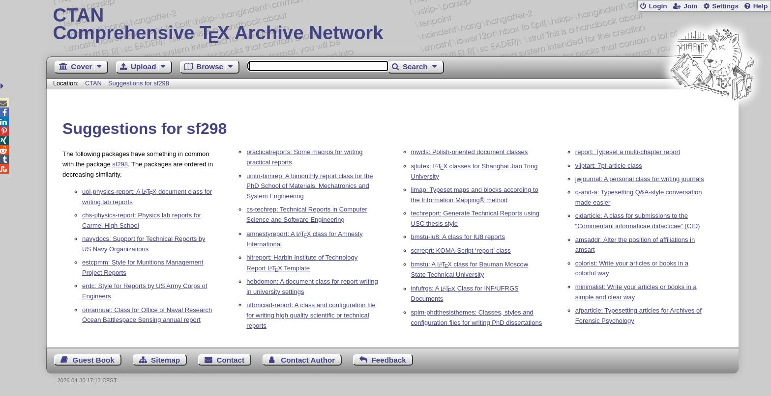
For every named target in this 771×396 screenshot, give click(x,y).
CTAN (93, 83)
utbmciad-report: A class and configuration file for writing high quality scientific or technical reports (310, 315)
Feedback (389, 360)
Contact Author (308, 360)
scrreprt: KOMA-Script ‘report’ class (461, 250)
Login (658, 6)
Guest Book (94, 360)
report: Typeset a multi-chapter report (628, 152)
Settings (725, 6)
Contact (231, 360)
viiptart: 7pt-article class (608, 165)
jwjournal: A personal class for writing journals (639, 179)
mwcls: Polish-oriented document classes (469, 152)
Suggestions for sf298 (138, 83)
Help (760, 6)
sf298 (120, 164)
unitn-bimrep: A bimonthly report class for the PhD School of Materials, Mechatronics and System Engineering (309, 186)
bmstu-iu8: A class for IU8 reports (458, 236)
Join (690, 6)
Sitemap (165, 360)
